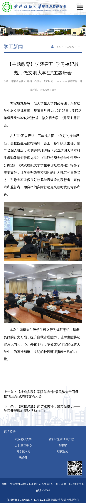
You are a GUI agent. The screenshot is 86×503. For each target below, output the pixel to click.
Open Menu (79, 8)
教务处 (23, 457)
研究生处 (62, 451)
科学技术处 (23, 451)
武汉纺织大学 (23, 439)
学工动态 (69, 46)
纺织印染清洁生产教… (63, 439)
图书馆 (62, 445)
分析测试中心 (23, 445)
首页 (58, 46)
